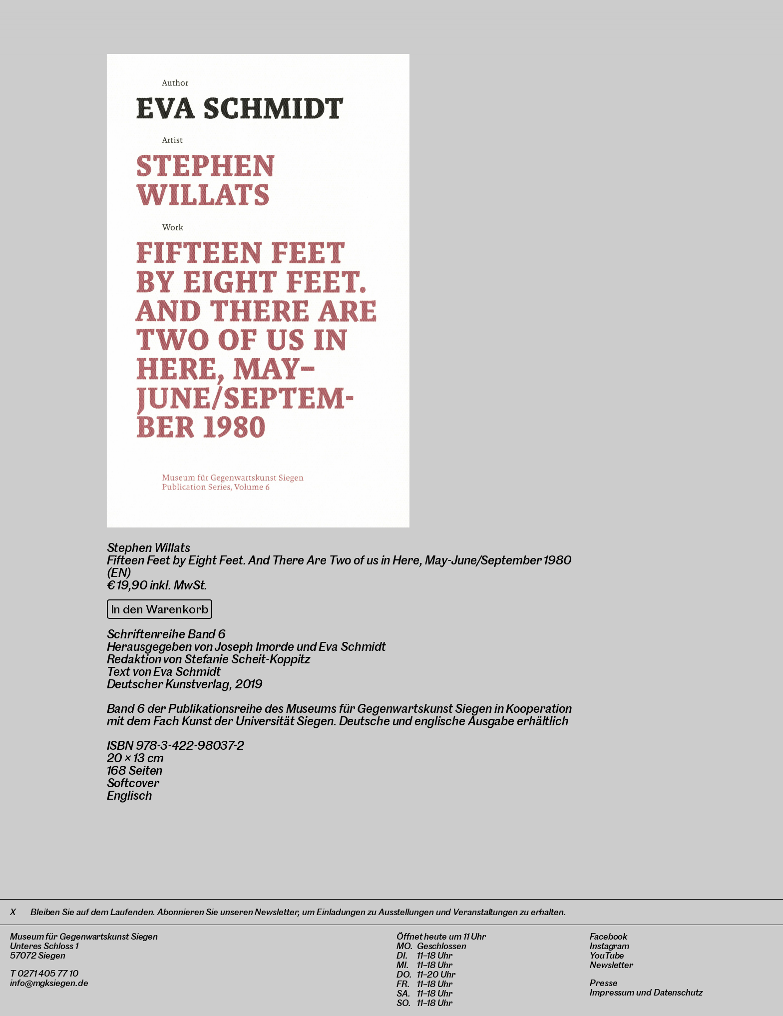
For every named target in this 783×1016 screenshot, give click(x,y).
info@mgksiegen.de (49, 983)
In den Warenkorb (159, 609)
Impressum (612, 992)
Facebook (608, 936)
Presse (604, 983)
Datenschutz (678, 992)
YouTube (607, 955)
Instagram (609, 946)
